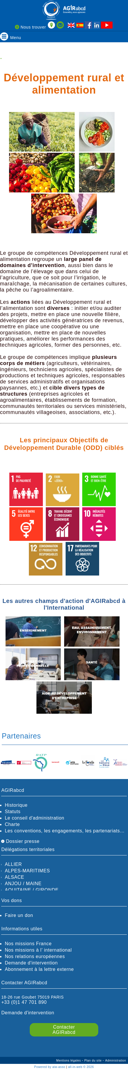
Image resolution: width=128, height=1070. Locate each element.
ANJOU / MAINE (23, 883)
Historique (16, 805)
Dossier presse (20, 841)
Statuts (12, 811)
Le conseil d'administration (34, 817)
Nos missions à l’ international (38, 950)
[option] (8, 763)
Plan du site (93, 1060)
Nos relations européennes (35, 956)
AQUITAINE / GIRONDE (31, 889)
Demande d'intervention (31, 962)
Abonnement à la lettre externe (39, 969)
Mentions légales (69, 1060)
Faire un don (19, 915)
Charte (12, 824)
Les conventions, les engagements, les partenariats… (65, 830)
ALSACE (14, 877)
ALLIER (13, 864)
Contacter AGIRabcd (64, 1030)
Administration (115, 1060)
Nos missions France (28, 943)
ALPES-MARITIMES (27, 870)
